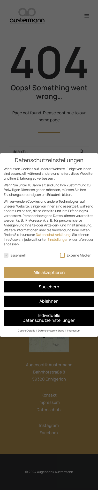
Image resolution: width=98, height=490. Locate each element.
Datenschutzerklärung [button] (51, 327)
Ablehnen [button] (49, 298)
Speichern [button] (49, 284)
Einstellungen (57, 236)
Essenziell (14, 252)
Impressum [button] (73, 327)
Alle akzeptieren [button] (49, 269)
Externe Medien (75, 252)
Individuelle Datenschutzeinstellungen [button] (49, 314)
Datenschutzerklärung (53, 231)
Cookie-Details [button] (27, 327)
